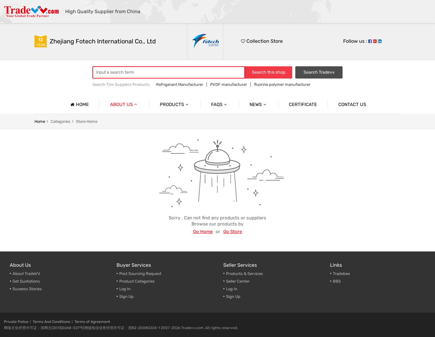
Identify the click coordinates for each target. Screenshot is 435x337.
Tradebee (341, 273)
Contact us (352, 104)
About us (124, 104)
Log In (125, 289)
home (39, 121)
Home (79, 104)
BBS (337, 281)
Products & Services (244, 273)
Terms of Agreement (92, 322)
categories (60, 121)
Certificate (303, 104)
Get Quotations (26, 281)
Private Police (16, 322)
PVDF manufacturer (228, 84)
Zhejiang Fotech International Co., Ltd (103, 41)
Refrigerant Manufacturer (179, 84)
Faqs (219, 104)
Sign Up (233, 296)
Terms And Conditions (51, 322)
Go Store (232, 231)
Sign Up (126, 296)
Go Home (203, 231)
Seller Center (238, 281)
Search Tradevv (319, 72)
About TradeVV (26, 273)
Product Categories (137, 281)
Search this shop (268, 72)
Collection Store (262, 41)
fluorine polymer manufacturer (282, 84)
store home (86, 121)
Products (175, 104)
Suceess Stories (27, 289)
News (259, 104)
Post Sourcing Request (140, 273)
